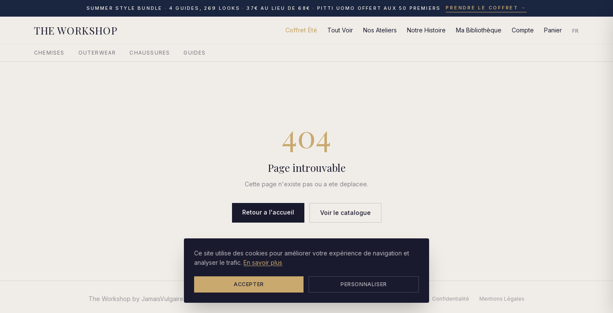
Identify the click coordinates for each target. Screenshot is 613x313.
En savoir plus (262, 262)
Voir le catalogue (345, 212)
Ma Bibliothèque (478, 30)
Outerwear (97, 52)
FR (575, 31)
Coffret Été (301, 30)
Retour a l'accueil (268, 212)
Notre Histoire (426, 30)
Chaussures (149, 52)
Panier (553, 30)
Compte (523, 30)
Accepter (249, 284)
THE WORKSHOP (75, 30)
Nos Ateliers (380, 30)
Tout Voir (340, 30)
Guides (194, 52)
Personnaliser (364, 284)
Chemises (49, 52)
